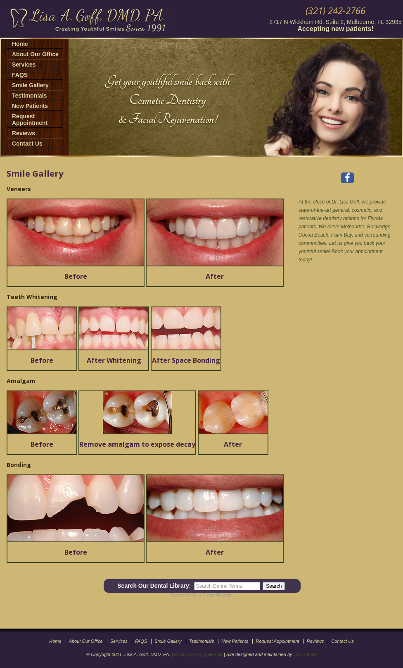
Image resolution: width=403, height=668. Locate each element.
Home (20, 44)
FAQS (20, 75)
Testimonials (29, 95)
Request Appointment (29, 119)
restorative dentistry (320, 218)
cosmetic (361, 210)
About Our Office (35, 54)
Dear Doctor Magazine (213, 595)
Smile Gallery (30, 85)
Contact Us (27, 143)
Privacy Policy (188, 654)
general (340, 210)
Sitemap (214, 654)
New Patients (30, 106)
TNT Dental (305, 654)
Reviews (23, 133)
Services (24, 64)
